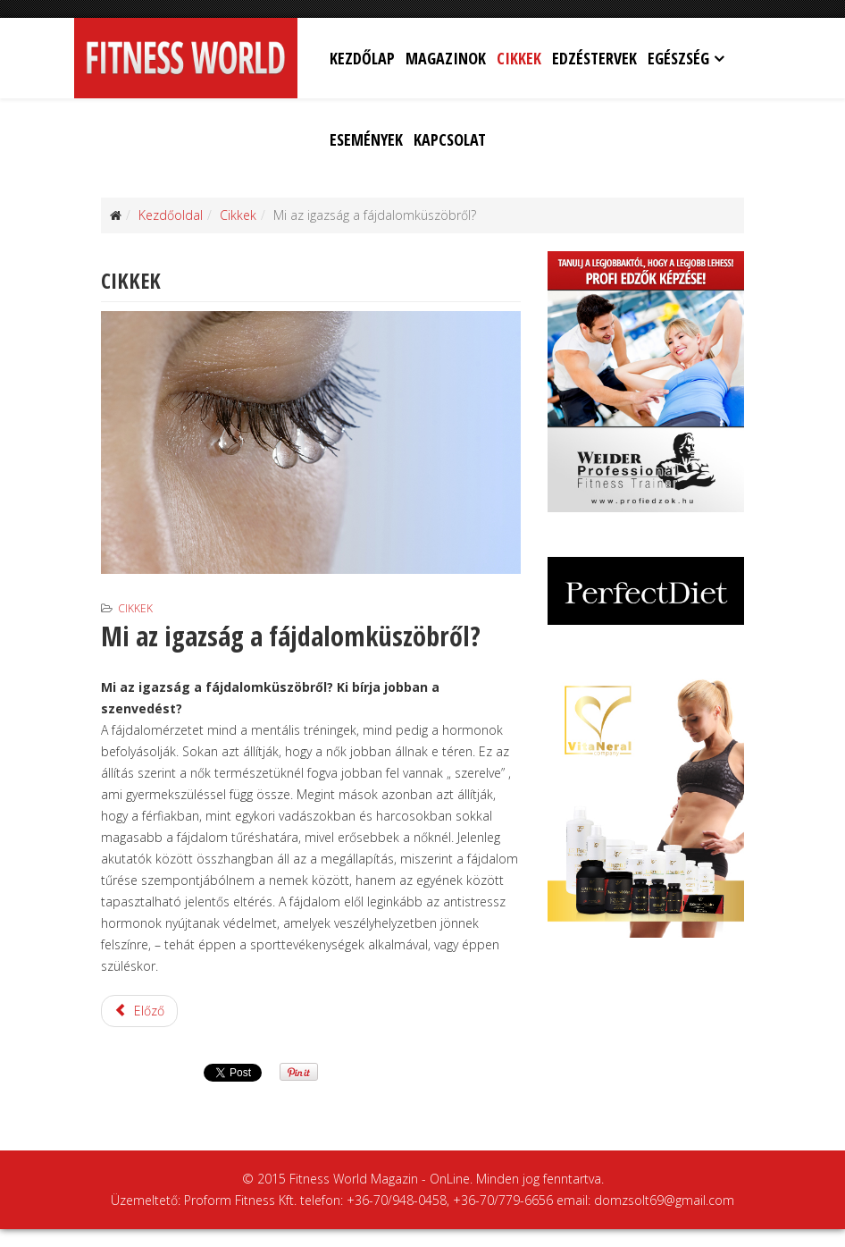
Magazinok (446, 58)
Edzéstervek (594, 58)
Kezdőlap (362, 58)
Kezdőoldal (170, 214)
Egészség (678, 58)
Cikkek (519, 58)
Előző (139, 1010)
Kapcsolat (450, 139)
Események (366, 139)
